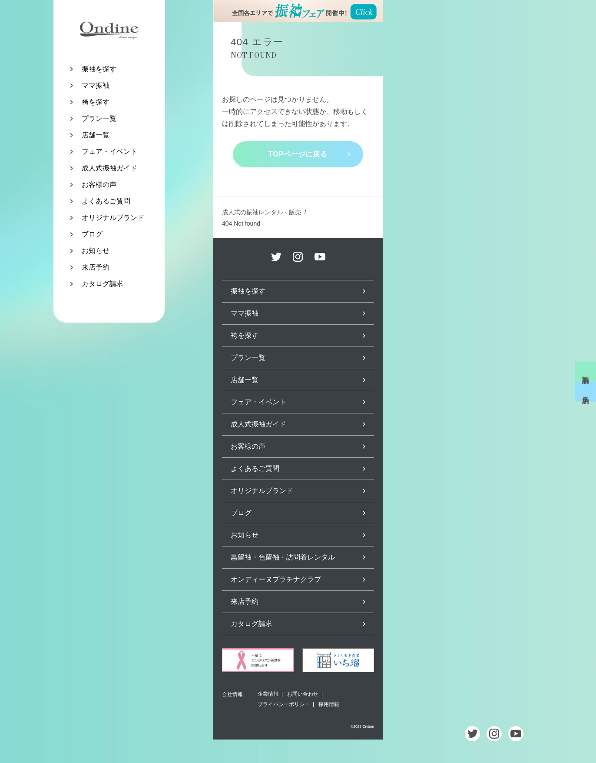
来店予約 (95, 267)
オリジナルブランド (113, 217)
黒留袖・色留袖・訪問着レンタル (283, 557)
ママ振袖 (95, 85)
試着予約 (585, 371)
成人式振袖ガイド (109, 168)
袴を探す (95, 102)
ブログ (92, 234)
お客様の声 (99, 184)
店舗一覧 (95, 135)
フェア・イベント (109, 151)
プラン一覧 (99, 118)
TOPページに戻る (298, 154)
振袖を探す (99, 69)
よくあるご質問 (106, 201)
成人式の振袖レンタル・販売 (261, 212)
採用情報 (328, 704)
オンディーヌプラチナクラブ (276, 579)
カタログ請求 (102, 283)
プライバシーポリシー (284, 704)
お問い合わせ (302, 694)
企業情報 (268, 694)
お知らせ (95, 250)
